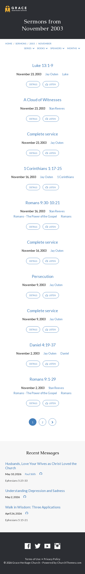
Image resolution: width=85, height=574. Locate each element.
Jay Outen (51, 74)
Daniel (65, 353)
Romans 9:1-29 (42, 379)
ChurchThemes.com (69, 562)
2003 (32, 43)
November (44, 43)
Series (29, 48)
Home (8, 43)
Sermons (20, 43)
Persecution (42, 276)
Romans (66, 216)
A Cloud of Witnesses (42, 99)
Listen (51, 84)
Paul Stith (30, 474)
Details (33, 84)
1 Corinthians (65, 177)
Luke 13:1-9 (42, 65)
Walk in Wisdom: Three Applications (33, 507)
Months (73, 48)
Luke (65, 74)
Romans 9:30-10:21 (42, 202)
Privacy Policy (52, 559)
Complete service (42, 133)
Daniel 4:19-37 (42, 344)
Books (42, 48)
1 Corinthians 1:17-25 (43, 168)
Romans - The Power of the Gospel (35, 216)
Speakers (57, 48)
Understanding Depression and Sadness (35, 491)
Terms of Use (33, 559)
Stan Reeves (57, 108)
